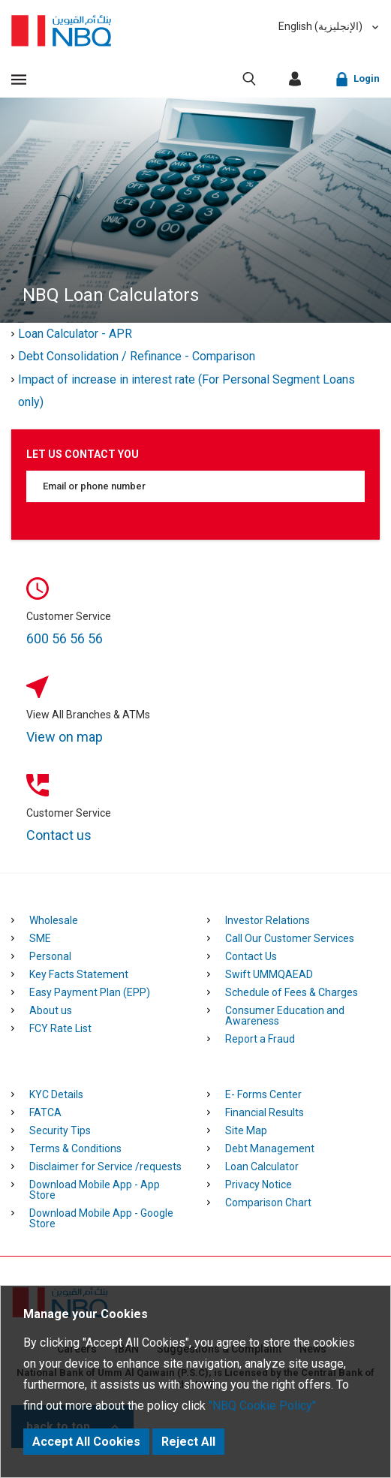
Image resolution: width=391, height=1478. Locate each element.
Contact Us (251, 956)
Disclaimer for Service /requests (105, 1166)
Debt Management (269, 1148)
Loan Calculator (262, 1166)
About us (50, 1010)
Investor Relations (267, 920)
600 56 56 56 (64, 638)
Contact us (59, 835)
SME (40, 938)
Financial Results (264, 1112)
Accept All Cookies (86, 1441)
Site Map (246, 1130)
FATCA (45, 1112)
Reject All (188, 1441)
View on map (64, 737)
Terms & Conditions (75, 1148)
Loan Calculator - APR (75, 334)
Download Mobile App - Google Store (101, 1218)
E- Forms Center (263, 1094)
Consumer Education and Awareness (284, 1015)
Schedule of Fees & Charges (291, 992)
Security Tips (60, 1130)
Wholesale (53, 920)
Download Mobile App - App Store (94, 1189)
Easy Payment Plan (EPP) (89, 992)
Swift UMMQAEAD (269, 974)
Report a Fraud (260, 1039)
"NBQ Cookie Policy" (262, 1405)
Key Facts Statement (78, 974)
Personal (50, 956)
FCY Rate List (60, 1028)
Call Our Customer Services (289, 938)
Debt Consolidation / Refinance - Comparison (136, 356)
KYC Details (56, 1094)
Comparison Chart (268, 1202)
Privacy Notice (258, 1184)
